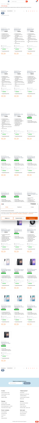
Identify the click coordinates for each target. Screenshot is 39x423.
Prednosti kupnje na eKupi (5, 394)
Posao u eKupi (3, 395)
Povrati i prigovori (4, 411)
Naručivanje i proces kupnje (5, 404)
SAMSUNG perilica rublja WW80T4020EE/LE (18, 115)
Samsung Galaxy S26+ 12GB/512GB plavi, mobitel (19, 306)
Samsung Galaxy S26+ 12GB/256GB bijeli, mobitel (32, 115)
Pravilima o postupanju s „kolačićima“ (25, 213)
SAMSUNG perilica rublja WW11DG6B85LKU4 (31, 72)
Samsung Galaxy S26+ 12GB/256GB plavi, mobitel (32, 306)
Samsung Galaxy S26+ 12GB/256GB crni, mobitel (18, 157)
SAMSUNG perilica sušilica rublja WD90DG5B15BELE (5, 230)
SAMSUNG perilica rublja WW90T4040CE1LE (31, 230)
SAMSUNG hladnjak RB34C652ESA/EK (17, 30)
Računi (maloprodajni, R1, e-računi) (6, 406)
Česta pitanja (22, 392)
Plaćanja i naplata (4, 402)
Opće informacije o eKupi (5, 392)
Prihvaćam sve (32, 218)
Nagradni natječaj (4, 397)
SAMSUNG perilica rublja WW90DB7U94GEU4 (5, 30)
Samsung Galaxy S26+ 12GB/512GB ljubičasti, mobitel (5, 194)
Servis (2, 416)
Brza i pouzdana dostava (24, 402)
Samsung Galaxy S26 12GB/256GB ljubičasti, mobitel (18, 230)
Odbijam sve (7, 218)
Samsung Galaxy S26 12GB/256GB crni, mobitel (5, 157)
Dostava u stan (22, 404)
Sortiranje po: (3, 368)
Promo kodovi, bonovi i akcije (6, 407)
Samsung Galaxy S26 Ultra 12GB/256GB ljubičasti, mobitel (32, 270)
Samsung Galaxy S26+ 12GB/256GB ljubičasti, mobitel (31, 157)
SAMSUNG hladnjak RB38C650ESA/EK (4, 72)
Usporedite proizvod (5, 51)
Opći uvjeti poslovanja (23, 411)
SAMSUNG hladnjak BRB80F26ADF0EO (30, 30)
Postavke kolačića (20, 218)
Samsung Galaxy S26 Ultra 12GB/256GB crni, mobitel (19, 270)
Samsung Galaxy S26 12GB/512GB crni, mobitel (5, 343)
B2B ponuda (22, 398)
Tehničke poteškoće (23, 395)
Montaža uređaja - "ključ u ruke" (25, 407)
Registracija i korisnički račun (24, 394)
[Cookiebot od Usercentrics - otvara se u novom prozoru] (31, 204)
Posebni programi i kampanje (24, 397)
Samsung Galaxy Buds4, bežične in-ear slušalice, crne (32, 194)
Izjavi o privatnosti (13, 213)
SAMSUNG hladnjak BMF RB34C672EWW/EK (5, 115)
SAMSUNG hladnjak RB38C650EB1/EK (17, 72)
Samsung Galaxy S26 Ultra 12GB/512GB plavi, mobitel (6, 306)
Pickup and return (4, 418)
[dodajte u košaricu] (3, 53)
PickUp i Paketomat (23, 406)
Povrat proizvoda (4, 413)
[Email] (15, 383)
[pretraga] (27, 1)
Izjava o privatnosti (23, 413)
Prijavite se (27, 383)
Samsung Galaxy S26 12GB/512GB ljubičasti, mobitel (18, 194)
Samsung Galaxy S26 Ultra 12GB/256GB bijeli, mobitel (6, 270)
